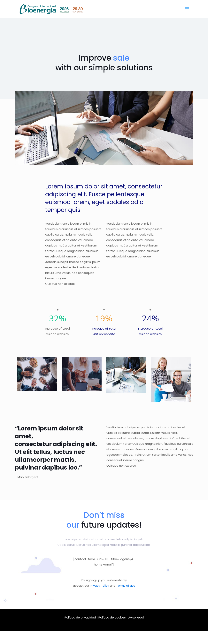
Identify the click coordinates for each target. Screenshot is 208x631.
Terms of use (125, 585)
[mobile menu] (187, 8)
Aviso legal (136, 617)
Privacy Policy (99, 585)
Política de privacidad (80, 617)
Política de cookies (112, 617)
